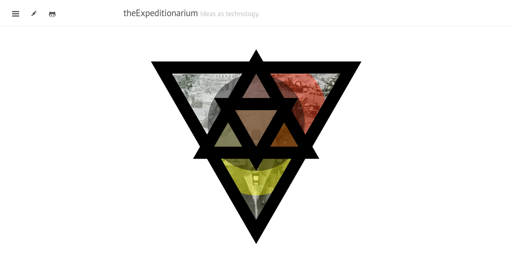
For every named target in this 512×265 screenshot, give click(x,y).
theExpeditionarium (161, 13)
